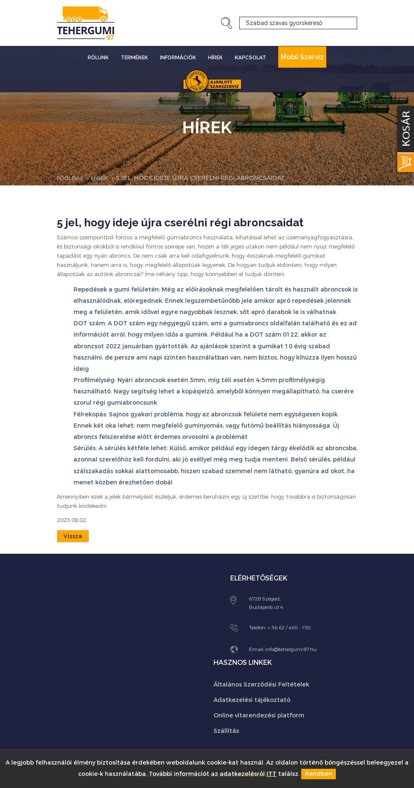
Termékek (134, 57)
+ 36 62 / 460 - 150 (288, 627)
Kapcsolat (250, 57)
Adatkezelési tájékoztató (251, 700)
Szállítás (226, 731)
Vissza (72, 536)
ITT (272, 774)
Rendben (318, 774)
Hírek (215, 57)
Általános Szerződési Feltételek (261, 685)
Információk (178, 57)
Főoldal (71, 178)
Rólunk (98, 57)
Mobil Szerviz (302, 57)
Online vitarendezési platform (258, 716)
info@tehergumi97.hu (291, 649)
